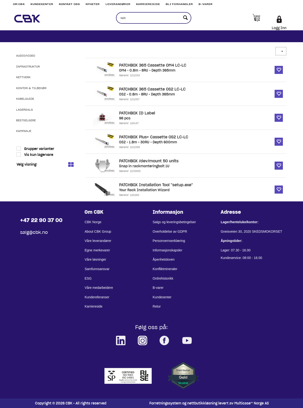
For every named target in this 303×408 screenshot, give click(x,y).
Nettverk (23, 77)
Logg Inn (279, 28)
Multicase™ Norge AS (251, 403)
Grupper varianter (38, 149)
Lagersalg (24, 109)
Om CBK (19, 4)
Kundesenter (42, 4)
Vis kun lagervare (38, 155)
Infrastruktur (28, 66)
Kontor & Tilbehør (31, 88)
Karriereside (148, 4)
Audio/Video (25, 55)
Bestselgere (26, 120)
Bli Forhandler (179, 4)
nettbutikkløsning (202, 403)
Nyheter (93, 4)
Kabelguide (25, 98)
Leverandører (118, 4)
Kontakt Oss (69, 4)
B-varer (206, 4)
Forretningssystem (165, 403)
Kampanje (23, 131)
